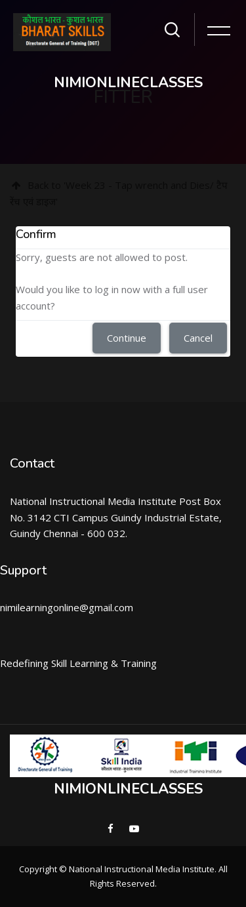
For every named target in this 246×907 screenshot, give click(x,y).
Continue (126, 337)
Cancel (198, 337)
